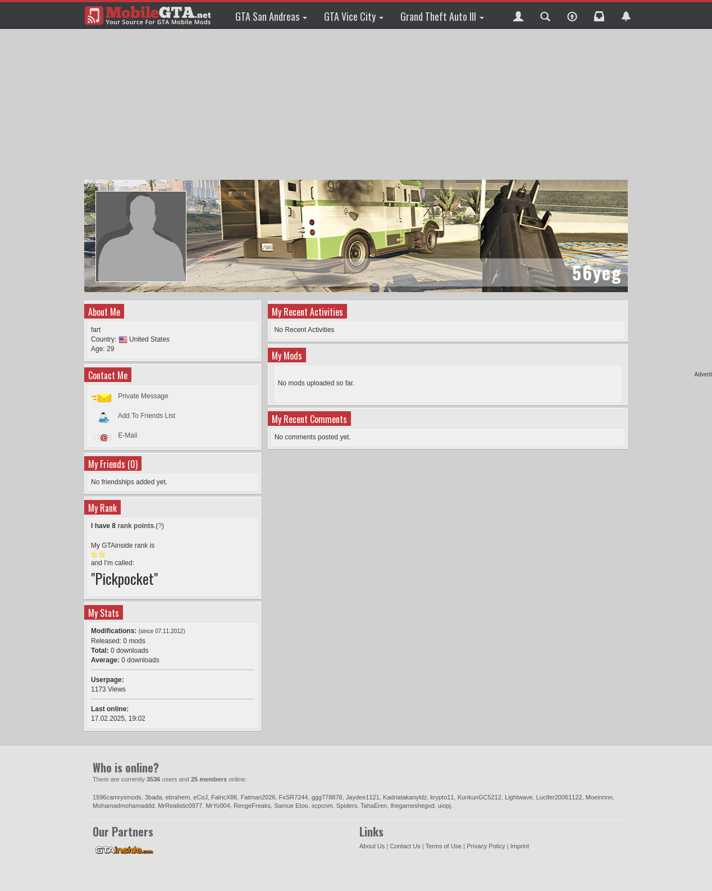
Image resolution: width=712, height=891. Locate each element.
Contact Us (405, 846)
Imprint (520, 846)
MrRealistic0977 (180, 805)
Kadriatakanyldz (405, 797)
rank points (135, 526)
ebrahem (178, 797)
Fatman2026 (258, 797)
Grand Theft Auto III (442, 16)
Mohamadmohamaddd (123, 805)
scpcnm (322, 805)
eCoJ (200, 797)
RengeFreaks (252, 805)
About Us (372, 846)
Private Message (143, 396)
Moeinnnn (599, 797)
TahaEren (373, 805)
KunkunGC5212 (479, 797)
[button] (518, 15)
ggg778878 (327, 797)
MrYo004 (218, 805)
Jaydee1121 (363, 797)
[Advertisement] (356, 104)
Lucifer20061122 (559, 797)
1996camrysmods (117, 797)
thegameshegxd (412, 805)
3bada (153, 797)
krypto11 (442, 797)
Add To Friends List (147, 416)
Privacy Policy (486, 846)
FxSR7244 (293, 797)
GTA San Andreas (271, 16)
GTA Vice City (354, 16)
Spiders (346, 805)
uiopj (444, 805)
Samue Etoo (291, 805)
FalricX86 (224, 797)
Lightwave (519, 797)
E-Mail (127, 435)
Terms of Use (443, 846)
